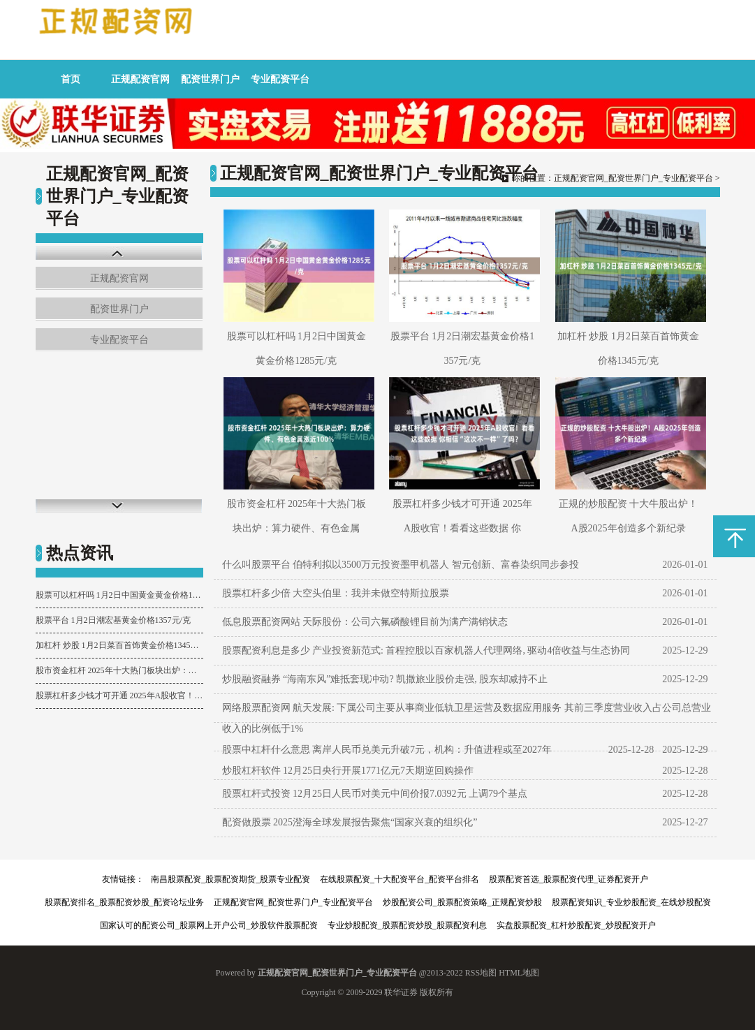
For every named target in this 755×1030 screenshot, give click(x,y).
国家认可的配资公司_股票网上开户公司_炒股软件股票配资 (209, 925)
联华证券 (401, 992)
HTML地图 (519, 973)
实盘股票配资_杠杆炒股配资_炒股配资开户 (576, 925)
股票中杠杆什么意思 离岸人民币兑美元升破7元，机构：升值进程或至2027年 (387, 749)
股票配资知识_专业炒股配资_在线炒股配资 (631, 902)
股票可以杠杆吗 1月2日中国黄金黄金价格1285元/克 (119, 595)
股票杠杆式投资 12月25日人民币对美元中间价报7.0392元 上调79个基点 (375, 793)
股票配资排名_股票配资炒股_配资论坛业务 (124, 902)
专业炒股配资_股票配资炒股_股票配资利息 (407, 925)
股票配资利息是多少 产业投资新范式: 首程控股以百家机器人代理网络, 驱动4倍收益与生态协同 (426, 650)
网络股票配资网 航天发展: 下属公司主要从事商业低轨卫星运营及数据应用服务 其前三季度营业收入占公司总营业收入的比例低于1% (466, 718)
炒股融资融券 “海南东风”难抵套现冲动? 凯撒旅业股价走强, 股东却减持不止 (385, 679)
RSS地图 (481, 973)
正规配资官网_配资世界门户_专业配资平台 (633, 178)
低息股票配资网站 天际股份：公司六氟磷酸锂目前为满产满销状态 (365, 622)
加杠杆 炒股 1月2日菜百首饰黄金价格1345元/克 (119, 645)
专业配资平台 (280, 79)
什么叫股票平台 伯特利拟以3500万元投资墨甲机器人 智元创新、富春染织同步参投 (400, 564)
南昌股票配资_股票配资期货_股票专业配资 (230, 879)
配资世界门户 (210, 79)
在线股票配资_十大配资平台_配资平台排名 (399, 879)
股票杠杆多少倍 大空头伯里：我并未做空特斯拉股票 (336, 593)
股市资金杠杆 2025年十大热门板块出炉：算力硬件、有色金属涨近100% (119, 670)
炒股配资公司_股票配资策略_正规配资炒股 (462, 902)
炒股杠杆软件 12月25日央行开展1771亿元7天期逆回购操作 (348, 770)
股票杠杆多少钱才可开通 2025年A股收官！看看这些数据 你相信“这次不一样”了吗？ (119, 695)
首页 (70, 79)
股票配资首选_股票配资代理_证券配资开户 (568, 879)
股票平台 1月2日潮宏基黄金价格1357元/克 (113, 620)
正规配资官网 (140, 79)
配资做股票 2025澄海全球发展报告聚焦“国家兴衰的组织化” (350, 822)
